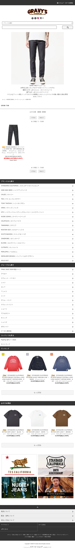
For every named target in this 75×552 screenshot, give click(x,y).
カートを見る (42, 524)
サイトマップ (5, 344)
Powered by (37, 547)
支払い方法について (17, 534)
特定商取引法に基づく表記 (48, 534)
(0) (42, 18)
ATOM (49, 536)
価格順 (39, 112)
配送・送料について (28, 534)
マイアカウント (5, 524)
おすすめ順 (33, 112)
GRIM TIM (28, 99)
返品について (37, 534)
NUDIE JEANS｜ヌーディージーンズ (15, 99)
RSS (46, 536)
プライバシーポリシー (62, 534)
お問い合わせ (4, 529)
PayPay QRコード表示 (8, 340)
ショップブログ (39, 536)
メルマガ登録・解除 (29, 536)
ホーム (3, 99)
